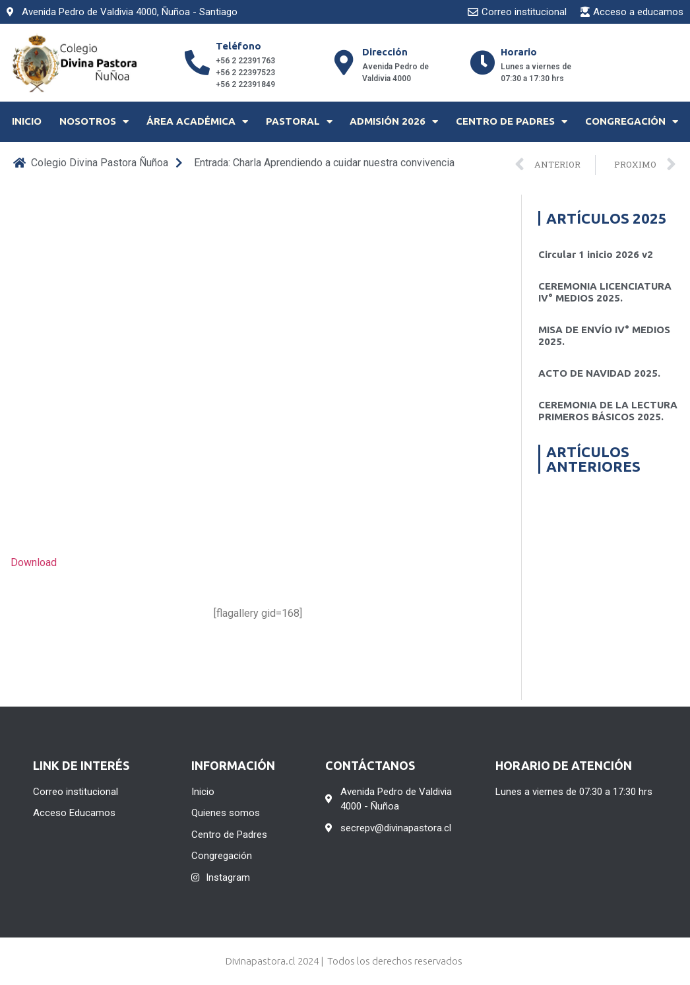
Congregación (631, 121)
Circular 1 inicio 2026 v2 (595, 254)
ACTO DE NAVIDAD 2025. (599, 373)
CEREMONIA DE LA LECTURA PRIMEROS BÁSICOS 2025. (607, 410)
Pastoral (299, 121)
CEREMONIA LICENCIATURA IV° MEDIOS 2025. (605, 291)
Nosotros (94, 121)
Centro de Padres (511, 121)
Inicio (27, 121)
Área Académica (197, 121)
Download (34, 562)
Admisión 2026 (394, 121)
